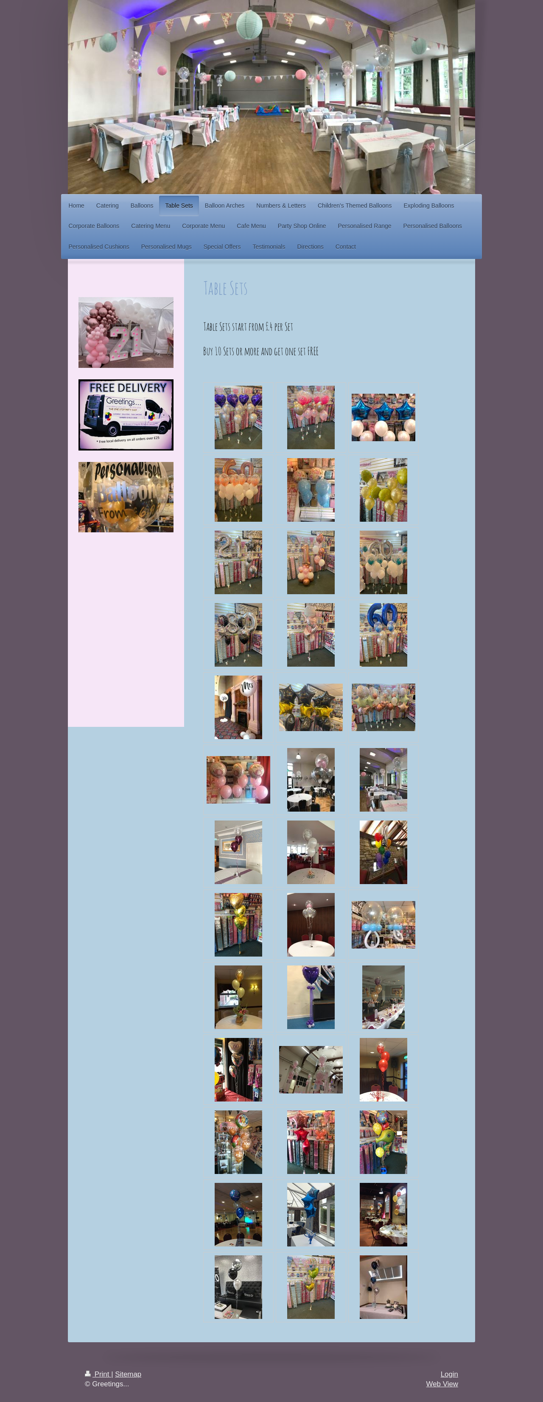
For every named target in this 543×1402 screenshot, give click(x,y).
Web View (442, 1384)
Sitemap (128, 1374)
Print (98, 1374)
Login (449, 1374)
